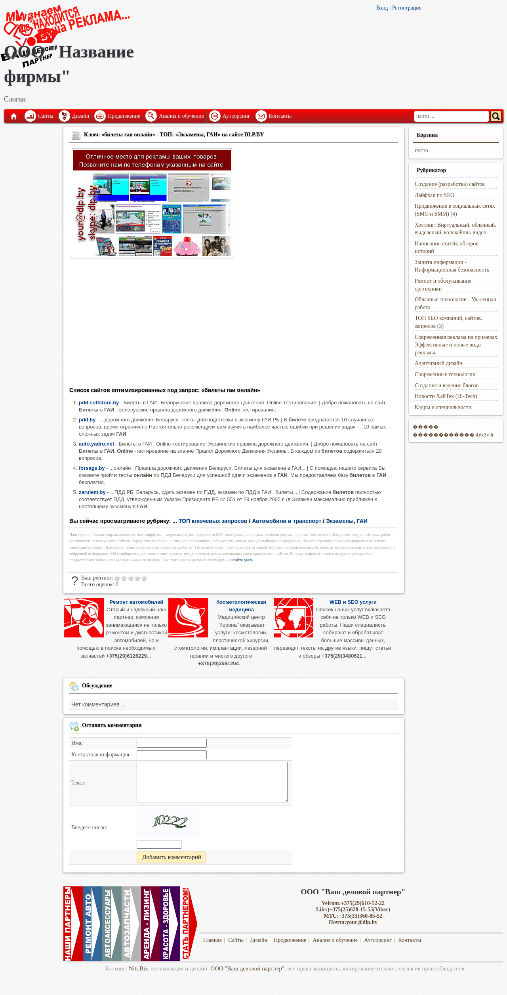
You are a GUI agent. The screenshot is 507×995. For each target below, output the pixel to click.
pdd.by (87, 420)
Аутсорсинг (236, 116)
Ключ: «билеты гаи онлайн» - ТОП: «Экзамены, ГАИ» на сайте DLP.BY (174, 135)
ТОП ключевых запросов (213, 521)
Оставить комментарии (112, 725)
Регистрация (406, 8)
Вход (382, 8)
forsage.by (92, 468)
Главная (13, 116)
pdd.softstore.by (99, 403)
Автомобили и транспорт (286, 521)
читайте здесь (241, 560)
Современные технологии (445, 374)
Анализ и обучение (181, 116)
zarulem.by (92, 492)
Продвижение (124, 116)
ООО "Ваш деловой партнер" (247, 968)
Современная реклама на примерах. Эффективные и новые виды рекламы (457, 345)
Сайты (45, 116)
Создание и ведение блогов (446, 385)
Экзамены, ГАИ (347, 521)
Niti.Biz (138, 968)
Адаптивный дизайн (438, 363)
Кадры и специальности (443, 407)
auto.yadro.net (96, 444)
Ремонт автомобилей (136, 602)
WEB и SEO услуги (353, 602)
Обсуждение (97, 686)
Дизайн (81, 116)
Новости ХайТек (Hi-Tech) (446, 396)
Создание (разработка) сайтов (450, 184)
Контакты (280, 116)
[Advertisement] (233, 325)
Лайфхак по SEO (434, 195)
